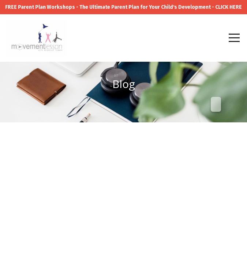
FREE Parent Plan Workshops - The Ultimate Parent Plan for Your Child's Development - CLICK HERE (123, 7)
